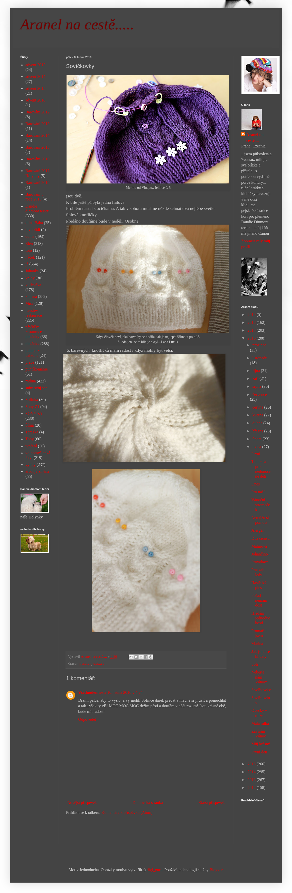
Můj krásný (260, 744)
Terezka (31, 432)
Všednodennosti (92, 692)
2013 (252, 780)
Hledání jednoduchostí (260, 618)
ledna (257, 447)
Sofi (254, 664)
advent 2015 (35, 88)
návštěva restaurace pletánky (33, 332)
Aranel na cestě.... (255, 137)
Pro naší (258, 492)
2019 (252, 314)
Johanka (32, 271)
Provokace (260, 562)
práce (29, 362)
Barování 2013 (37, 124)
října (256, 370)
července (259, 394)
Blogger (215, 870)
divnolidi (32, 229)
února (257, 439)
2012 (252, 787)
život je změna (37, 471)
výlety (30, 464)
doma (30, 236)
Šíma (29, 425)
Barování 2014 (37, 135)
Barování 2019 (37, 182)
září (255, 378)
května (258, 415)
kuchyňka (33, 285)
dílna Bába (34, 223)
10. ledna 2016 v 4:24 (124, 692)
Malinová (259, 546)
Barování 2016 (37, 159)
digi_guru (155, 870)
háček (30, 257)
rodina (30, 381)
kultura (31, 296)
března (258, 431)
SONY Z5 (33, 413)
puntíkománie (36, 369)
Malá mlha (260, 723)
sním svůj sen (36, 388)
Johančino (259, 554)
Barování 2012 (37, 112)
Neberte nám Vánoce (259, 677)
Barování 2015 (37, 147)
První (255, 453)
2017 (252, 330)
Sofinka (98, 664)
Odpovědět (87, 719)
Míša (29, 303)
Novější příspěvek (82, 802)
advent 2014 (35, 76)
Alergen (257, 530)
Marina (257, 644)
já (26, 264)
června (258, 407)
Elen (29, 243)
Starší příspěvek (212, 802)
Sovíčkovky (261, 690)
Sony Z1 (32, 407)
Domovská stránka (148, 802)
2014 (252, 772)
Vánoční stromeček (260, 505)
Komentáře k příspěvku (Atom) (127, 812)
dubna (257, 423)
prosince (259, 345)
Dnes (255, 484)
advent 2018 (35, 100)
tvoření (31, 446)
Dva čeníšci (260, 538)
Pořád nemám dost (259, 600)
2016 (252, 338)
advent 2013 (35, 65)
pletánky (85, 664)
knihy (30, 278)
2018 (252, 322)
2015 (252, 764)
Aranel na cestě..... (77, 24)
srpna (257, 386)
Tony (29, 439)
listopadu (259, 358)
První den (259, 752)
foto (28, 250)
